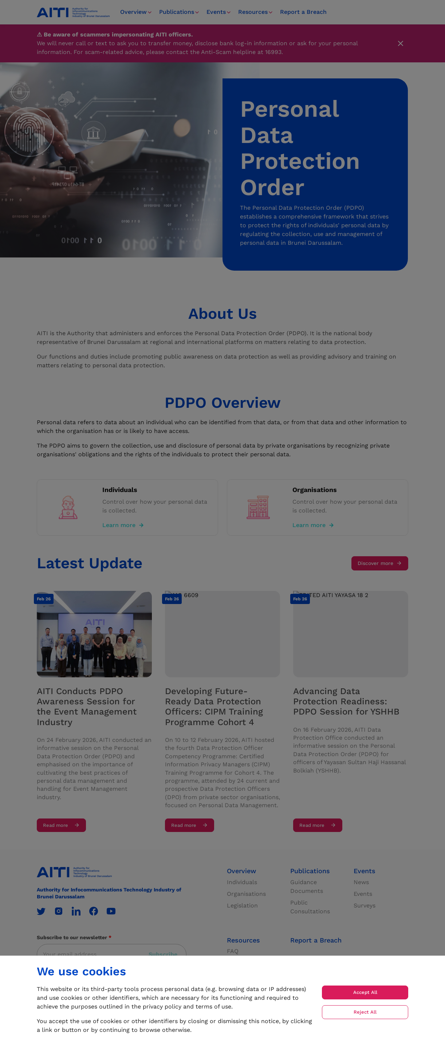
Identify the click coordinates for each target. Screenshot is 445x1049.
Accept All (365, 992)
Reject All (365, 1012)
